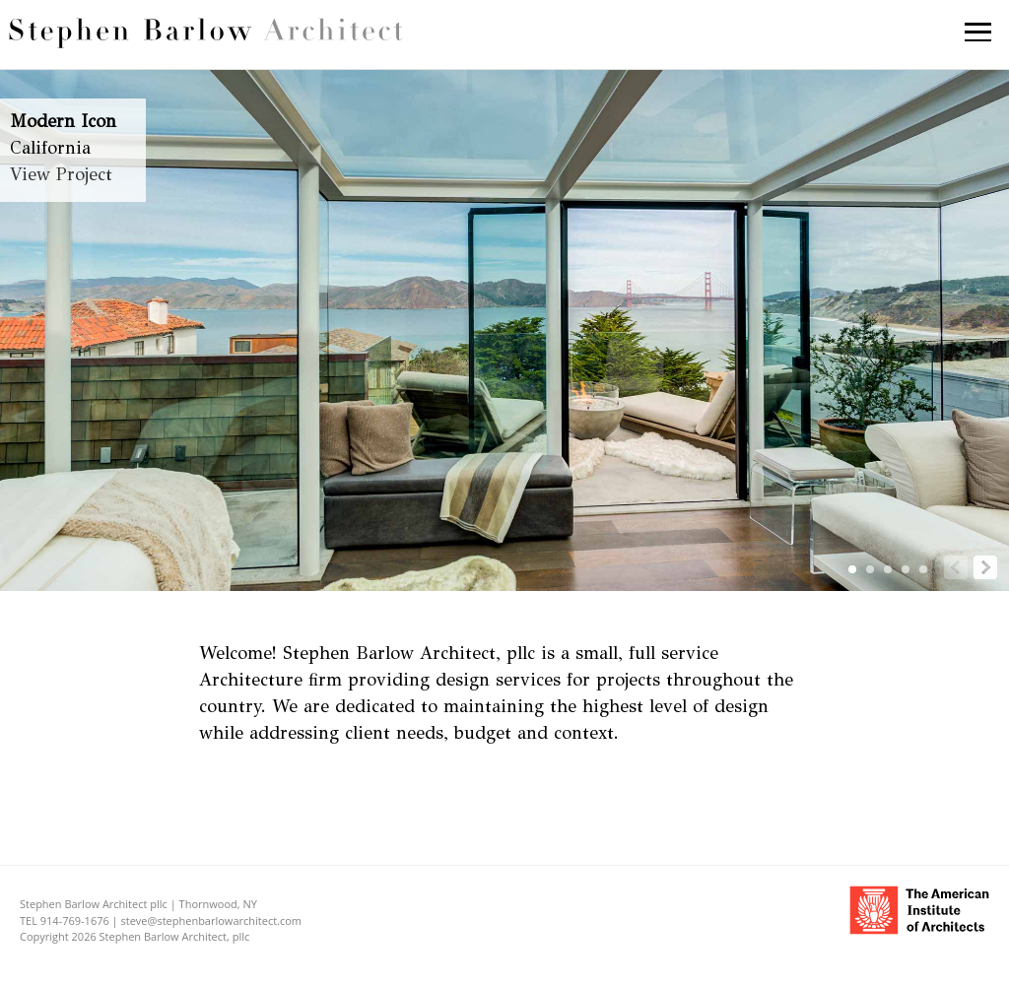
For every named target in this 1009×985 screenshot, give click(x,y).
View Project (61, 174)
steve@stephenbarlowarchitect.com (212, 920)
